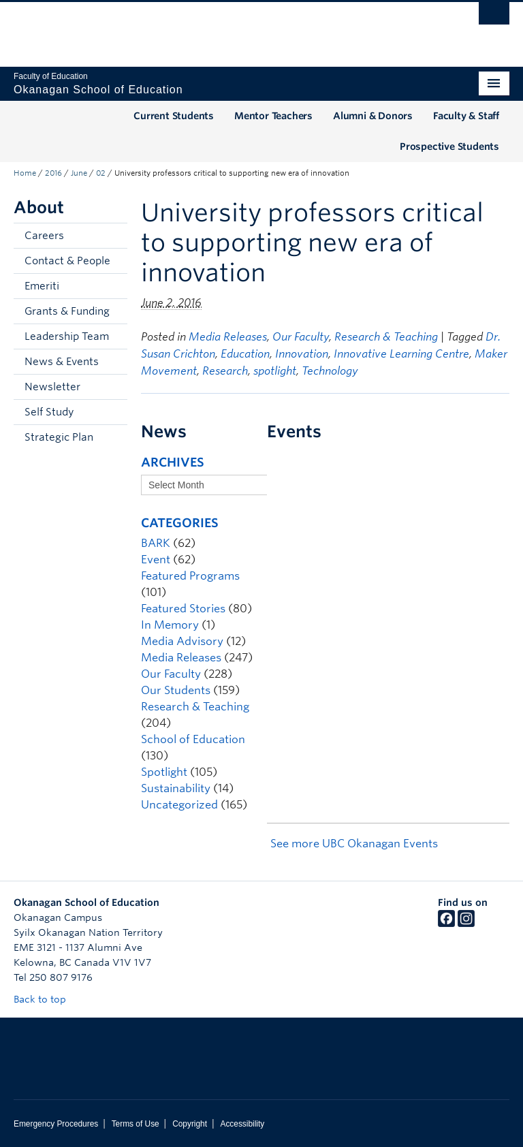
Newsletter (52, 387)
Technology (330, 370)
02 (101, 173)
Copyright (189, 1124)
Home (25, 173)
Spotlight (164, 772)
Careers (44, 236)
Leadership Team (67, 336)
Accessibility (242, 1124)
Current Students (173, 115)
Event (155, 559)
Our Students (175, 690)
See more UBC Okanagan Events (354, 843)
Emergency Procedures (56, 1124)
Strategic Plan (59, 437)
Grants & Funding (67, 311)
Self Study (49, 412)
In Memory (170, 624)
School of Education (193, 739)
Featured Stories (183, 608)
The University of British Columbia (224, 28)
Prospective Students (449, 146)
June (79, 173)
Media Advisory (182, 641)
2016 (53, 173)
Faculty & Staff (466, 115)
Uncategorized (179, 804)
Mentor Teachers (273, 115)
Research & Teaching (386, 336)
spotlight (274, 370)
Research (225, 370)
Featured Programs (190, 575)
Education (245, 353)
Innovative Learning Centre (401, 353)
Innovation (301, 353)
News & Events (62, 362)
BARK (155, 543)
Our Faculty (300, 336)
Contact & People (67, 261)
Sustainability (175, 788)
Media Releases (228, 336)
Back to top (46, 999)
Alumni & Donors (373, 115)
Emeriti (42, 286)
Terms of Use (135, 1124)
